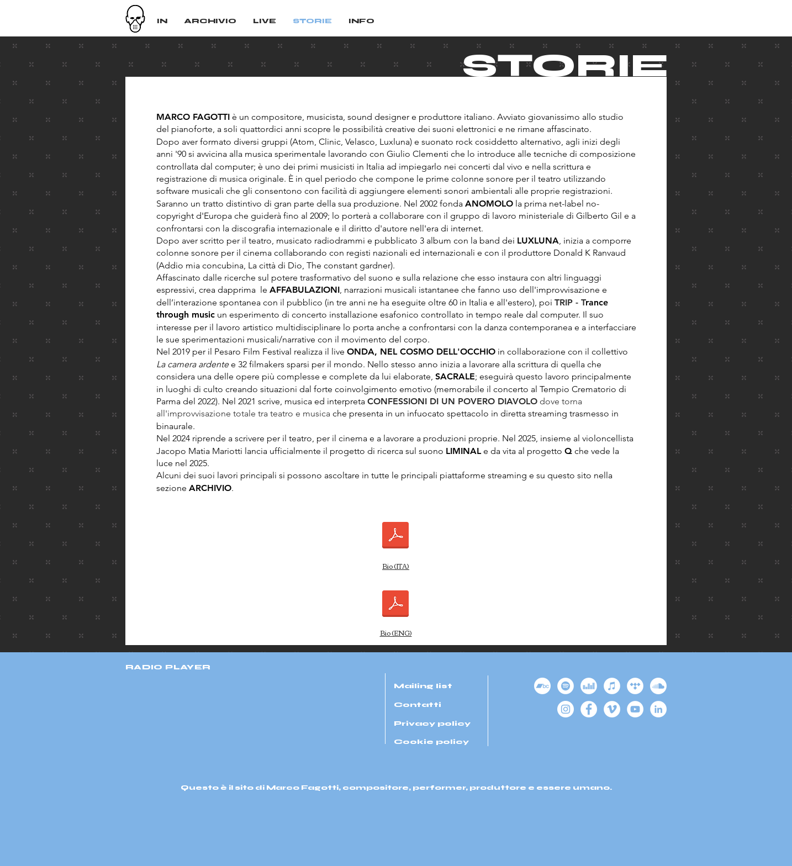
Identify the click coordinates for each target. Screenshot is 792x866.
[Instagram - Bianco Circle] (565, 709)
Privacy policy (432, 723)
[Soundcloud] (658, 686)
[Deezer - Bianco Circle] (588, 686)
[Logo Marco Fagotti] (135, 19)
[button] (361, 22)
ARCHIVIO (210, 488)
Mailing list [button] (423, 686)
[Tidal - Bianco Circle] (635, 686)
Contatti (417, 705)
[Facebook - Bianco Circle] (588, 709)
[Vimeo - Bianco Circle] (612, 709)
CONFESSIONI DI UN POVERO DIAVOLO (452, 401)
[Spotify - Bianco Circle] (565, 686)
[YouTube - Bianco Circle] (635, 709)
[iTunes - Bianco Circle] (612, 686)
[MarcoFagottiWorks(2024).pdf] (395, 605)
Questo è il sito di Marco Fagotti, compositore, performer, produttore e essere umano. (396, 787)
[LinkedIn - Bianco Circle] (658, 709)
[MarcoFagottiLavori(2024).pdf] (395, 536)
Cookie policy (431, 742)
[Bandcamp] (542, 686)
